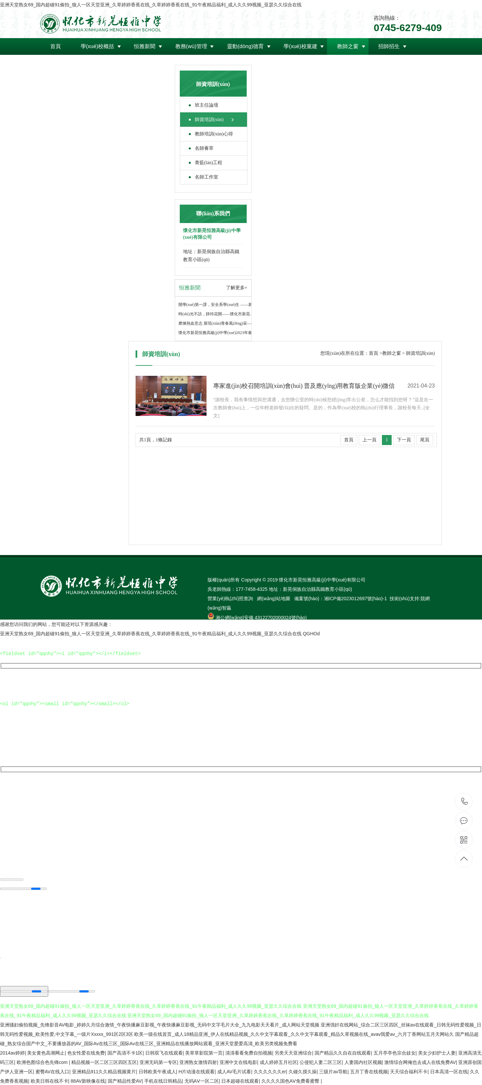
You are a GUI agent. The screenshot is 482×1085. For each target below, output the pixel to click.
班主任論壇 (206, 105)
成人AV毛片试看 (234, 1071)
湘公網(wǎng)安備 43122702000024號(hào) (261, 617)
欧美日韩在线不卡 (49, 1080)
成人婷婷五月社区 (278, 1061)
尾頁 (424, 439)
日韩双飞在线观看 (164, 1052)
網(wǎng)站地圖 (274, 598)
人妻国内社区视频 (363, 1061)
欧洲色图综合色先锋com (43, 1061)
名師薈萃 (204, 148)
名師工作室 (206, 177)
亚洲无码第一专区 (158, 1061)
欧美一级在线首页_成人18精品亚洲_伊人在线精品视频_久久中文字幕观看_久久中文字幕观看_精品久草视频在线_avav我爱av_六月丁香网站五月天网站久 (294, 1033)
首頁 (55, 46)
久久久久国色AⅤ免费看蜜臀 (291, 1080)
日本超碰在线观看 (240, 1080)
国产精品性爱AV (125, 1080)
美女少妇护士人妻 (437, 1052)
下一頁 (404, 439)
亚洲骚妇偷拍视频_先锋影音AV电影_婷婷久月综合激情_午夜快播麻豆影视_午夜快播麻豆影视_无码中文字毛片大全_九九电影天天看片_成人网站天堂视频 (159, 1024)
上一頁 (370, 439)
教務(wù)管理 (191, 46)
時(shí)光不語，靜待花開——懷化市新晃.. (215, 314)
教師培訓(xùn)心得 (214, 133)
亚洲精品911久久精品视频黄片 (104, 1071)
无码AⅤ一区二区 (201, 1080)
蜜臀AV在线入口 (52, 1071)
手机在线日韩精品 (163, 1080)
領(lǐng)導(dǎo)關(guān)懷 (81, 63)
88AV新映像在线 (88, 1080)
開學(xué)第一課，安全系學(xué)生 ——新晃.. (218, 304)
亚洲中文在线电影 (238, 1061)
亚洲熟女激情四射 (198, 1061)
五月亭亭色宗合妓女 (395, 1052)
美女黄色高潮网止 (46, 1052)
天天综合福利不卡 (408, 1071)
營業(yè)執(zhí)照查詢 (231, 598)
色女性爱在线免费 (86, 1052)
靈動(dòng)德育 (245, 46)
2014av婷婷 (12, 1052)
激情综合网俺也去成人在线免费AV (420, 1061)
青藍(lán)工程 (208, 162)
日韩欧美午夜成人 (157, 1071)
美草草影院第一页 (204, 1052)
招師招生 (389, 46)
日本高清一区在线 (449, 1071)
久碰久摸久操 (303, 1071)
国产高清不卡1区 (125, 1052)
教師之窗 (347, 46)
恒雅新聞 (144, 46)
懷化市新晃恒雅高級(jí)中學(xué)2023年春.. (216, 332)
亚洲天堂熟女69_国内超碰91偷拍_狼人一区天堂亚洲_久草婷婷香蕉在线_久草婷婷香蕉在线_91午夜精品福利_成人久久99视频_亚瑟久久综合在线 (151, 4)
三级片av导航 (333, 1071)
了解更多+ (236, 287)
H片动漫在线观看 (196, 1071)
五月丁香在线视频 (369, 1071)
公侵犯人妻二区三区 (321, 1061)
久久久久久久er (270, 1071)
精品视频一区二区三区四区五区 (104, 1061)
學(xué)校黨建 (300, 46)
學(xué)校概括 (97, 46)
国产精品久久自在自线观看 (343, 1052)
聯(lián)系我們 (148, 63)
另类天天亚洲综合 (293, 1052)
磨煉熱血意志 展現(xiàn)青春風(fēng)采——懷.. (219, 323)
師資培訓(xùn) (209, 119)
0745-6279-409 (464, 801)
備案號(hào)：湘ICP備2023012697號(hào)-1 (340, 598)
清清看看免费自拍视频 (248, 1052)
